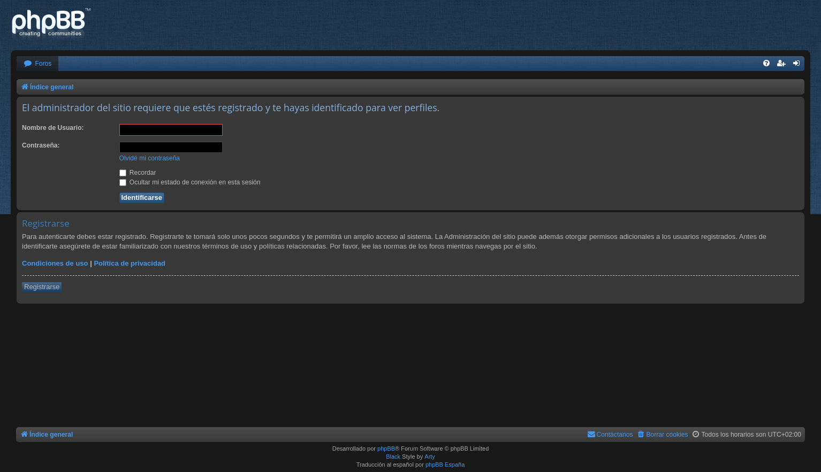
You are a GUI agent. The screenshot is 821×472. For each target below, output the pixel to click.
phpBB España (445, 464)
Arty (429, 456)
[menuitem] (37, 64)
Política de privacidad (129, 263)
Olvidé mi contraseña (149, 158)
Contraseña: (41, 145)
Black (393, 456)
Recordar (137, 172)
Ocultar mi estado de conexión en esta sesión (190, 182)
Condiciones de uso (55, 263)
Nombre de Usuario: (53, 127)
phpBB (386, 448)
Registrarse (41, 287)
